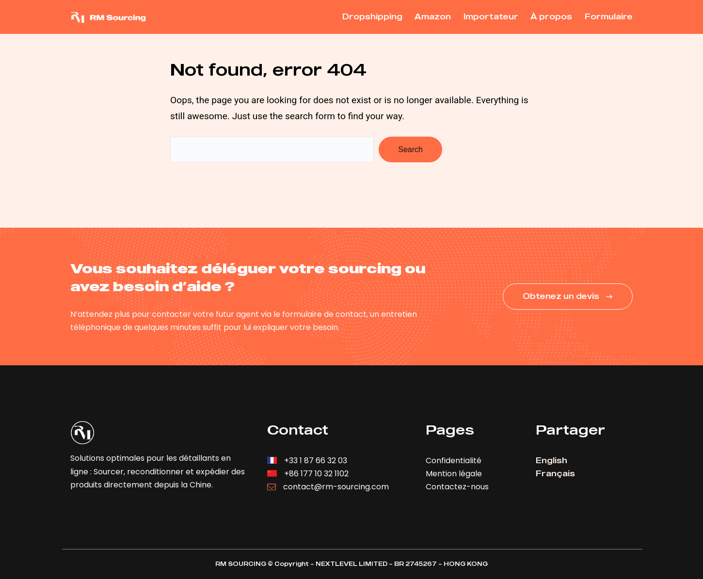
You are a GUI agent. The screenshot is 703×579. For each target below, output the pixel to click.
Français (555, 473)
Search (410, 149)
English (551, 460)
